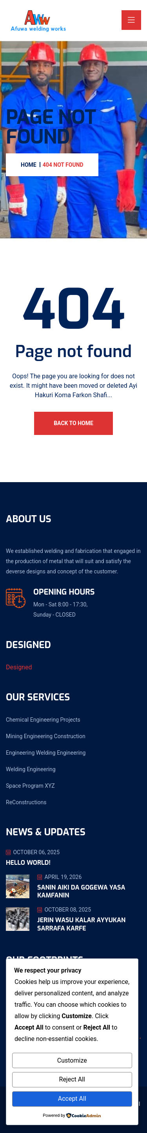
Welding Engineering (31, 769)
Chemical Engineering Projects (43, 720)
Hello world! (28, 863)
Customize (72, 1060)
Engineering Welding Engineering (45, 753)
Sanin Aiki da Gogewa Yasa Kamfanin (81, 891)
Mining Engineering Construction (45, 736)
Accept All (72, 1098)
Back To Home (73, 423)
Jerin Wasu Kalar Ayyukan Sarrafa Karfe (81, 924)
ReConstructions (26, 802)
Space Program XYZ (30, 786)
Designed (19, 667)
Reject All (72, 1079)
